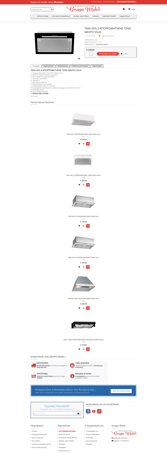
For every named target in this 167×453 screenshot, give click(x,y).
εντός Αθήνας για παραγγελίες (45, 367)
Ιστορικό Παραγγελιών (93, 424)
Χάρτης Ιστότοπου (64, 440)
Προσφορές (62, 437)
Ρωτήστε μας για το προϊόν (80, 66)
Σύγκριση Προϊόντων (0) (109, 1)
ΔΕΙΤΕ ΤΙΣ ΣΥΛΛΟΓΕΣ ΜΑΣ (121, 380)
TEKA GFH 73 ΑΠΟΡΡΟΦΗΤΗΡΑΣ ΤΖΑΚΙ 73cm (83, 257)
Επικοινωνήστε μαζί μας (39, 437)
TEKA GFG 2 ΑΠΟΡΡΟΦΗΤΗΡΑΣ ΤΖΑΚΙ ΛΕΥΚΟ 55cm (83, 175)
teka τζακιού (34, 96)
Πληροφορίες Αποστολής (39, 424)
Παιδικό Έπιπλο (125, 16)
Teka (96, 40)
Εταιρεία (34, 420)
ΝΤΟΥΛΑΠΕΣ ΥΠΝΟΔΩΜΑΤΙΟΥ (68, 427)
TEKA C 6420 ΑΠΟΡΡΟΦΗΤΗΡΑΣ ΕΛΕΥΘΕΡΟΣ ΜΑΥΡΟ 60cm (83, 340)
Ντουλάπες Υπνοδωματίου (61, 16)
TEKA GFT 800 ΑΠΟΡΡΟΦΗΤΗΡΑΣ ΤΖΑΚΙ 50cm (83, 299)
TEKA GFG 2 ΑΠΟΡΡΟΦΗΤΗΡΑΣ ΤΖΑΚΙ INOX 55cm (83, 134)
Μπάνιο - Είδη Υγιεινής (81, 16)
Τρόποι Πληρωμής (37, 427)
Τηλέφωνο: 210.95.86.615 (121, 430)
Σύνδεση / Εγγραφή (96, 1)
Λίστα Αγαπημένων (92, 430)
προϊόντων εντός (98, 366)
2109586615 (59, 2)
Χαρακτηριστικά (48, 66)
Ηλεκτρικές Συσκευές (109, 16)
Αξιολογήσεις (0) (63, 66)
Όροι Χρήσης (36, 430)
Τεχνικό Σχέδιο (97, 66)
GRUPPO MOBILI (35, 447)
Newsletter (89, 433)
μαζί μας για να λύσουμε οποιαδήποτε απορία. (124, 367)
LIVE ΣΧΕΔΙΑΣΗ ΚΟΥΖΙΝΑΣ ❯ (126, 1)
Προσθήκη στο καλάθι (108, 54)
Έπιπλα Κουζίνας (42, 16)
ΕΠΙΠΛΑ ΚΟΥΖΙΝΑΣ (64, 424)
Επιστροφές (89, 427)
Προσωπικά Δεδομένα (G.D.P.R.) (41, 433)
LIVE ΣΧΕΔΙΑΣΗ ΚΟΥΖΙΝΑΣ (67, 420)
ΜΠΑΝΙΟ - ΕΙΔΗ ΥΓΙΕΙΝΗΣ (66, 430)
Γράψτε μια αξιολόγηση (106, 35)
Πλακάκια (95, 16)
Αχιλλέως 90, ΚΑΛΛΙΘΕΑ (120, 427)
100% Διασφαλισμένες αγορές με (72, 366)
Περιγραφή (36, 66)
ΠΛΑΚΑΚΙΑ (62, 433)
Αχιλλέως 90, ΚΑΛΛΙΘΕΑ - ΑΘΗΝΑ (42, 2)
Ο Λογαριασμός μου (92, 420)
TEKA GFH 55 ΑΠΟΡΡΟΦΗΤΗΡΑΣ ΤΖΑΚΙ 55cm (83, 216)
